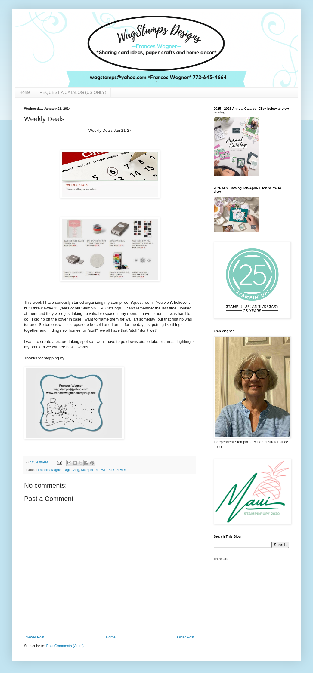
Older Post (185, 637)
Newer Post (35, 637)
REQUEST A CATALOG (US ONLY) (72, 92)
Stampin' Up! (90, 470)
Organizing (71, 470)
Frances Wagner (50, 470)
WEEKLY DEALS (113, 470)
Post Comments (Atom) (65, 646)
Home (24, 92)
